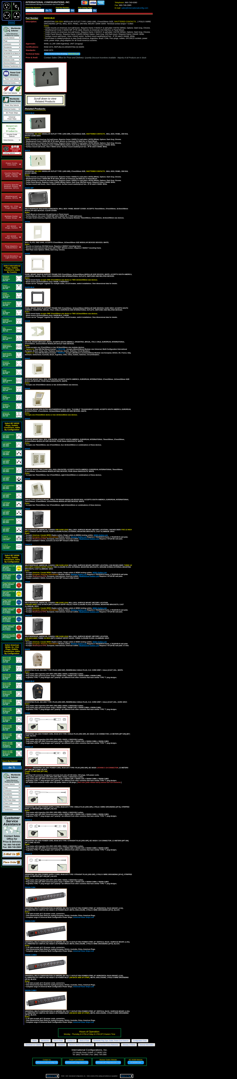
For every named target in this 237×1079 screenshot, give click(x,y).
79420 (27, 509)
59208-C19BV (31, 990)
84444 (27, 419)
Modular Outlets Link (79, 537)
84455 (27, 254)
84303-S (28, 854)
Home (11, 23)
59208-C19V (30, 921)
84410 (27, 150)
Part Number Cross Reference (107, 1045)
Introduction (45, 1041)
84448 (27, 479)
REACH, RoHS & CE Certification (81, 1045)
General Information (146, 1045)
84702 (27, 222)
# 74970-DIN (61, 349)
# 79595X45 (60, 353)
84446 (27, 389)
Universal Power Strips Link (83, 917)
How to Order (58, 1041)
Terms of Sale (84, 1041)
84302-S (28, 820)
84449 (27, 321)
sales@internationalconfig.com (131, 8)
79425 (27, 582)
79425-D (28, 616)
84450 (27, 649)
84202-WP (29, 188)
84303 (27, 786)
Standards (61, 1045)
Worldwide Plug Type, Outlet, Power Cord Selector (111, 1041)
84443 (27, 358)
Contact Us (71, 1041)
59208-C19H (30, 887)
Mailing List (49, 1045)
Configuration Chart (140, 1041)
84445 (27, 449)
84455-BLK (29, 287)
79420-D (28, 544)
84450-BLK (29, 681)
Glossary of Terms (129, 1045)
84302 (27, 713)
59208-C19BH (31, 955)
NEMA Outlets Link (101, 535)
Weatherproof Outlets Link (89, 539)
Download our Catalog (33, 1045)
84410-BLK (29, 113)
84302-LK (29, 747)
